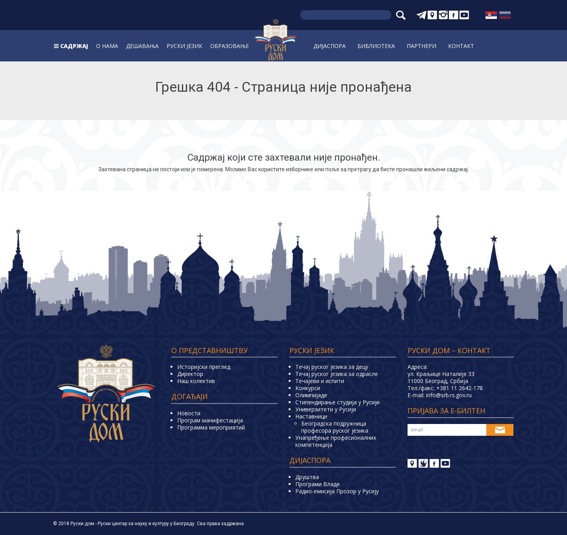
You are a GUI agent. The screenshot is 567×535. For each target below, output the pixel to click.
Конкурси (307, 388)
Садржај (74, 46)
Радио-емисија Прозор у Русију (337, 491)
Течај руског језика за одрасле (336, 374)
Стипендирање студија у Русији (337, 402)
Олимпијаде (311, 395)
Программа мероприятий (211, 427)
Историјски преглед (203, 366)
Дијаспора (329, 46)
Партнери (421, 46)
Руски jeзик (184, 46)
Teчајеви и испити (319, 381)
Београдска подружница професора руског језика (334, 427)
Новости (188, 413)
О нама (107, 46)
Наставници (311, 416)
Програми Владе (317, 484)
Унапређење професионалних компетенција (335, 441)
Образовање (229, 46)
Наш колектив (196, 381)
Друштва (307, 477)
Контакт (461, 46)
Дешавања (142, 46)
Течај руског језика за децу (331, 366)
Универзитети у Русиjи (325, 409)
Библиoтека (376, 46)
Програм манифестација (210, 420)
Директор (190, 374)
